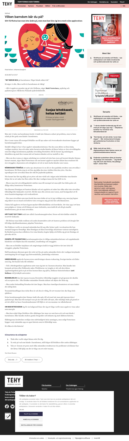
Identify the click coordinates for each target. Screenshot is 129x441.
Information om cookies (36, 438)
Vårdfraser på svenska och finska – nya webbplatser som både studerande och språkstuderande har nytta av (108, 60)
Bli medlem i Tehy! (31, 360)
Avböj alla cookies (98, 419)
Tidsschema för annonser (74, 399)
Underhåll (97, 438)
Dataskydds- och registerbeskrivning (59, 438)
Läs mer (21, 425)
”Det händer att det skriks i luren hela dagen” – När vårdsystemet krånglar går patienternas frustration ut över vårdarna (107, 140)
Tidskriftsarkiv (71, 392)
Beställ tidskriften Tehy (74, 405)
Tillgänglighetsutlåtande (82, 438)
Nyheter (31, 6)
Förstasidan (22, 6)
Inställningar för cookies (98, 425)
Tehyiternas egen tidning (74, 389)
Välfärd (47, 6)
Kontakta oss (104, 2)
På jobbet (39, 6)
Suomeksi (114, 2)
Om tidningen (92, 2)
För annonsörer (71, 395)
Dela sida (11, 360)
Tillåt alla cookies (98, 414)
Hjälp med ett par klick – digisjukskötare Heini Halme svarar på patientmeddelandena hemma (108, 150)
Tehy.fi (122, 2)
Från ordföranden (58, 6)
